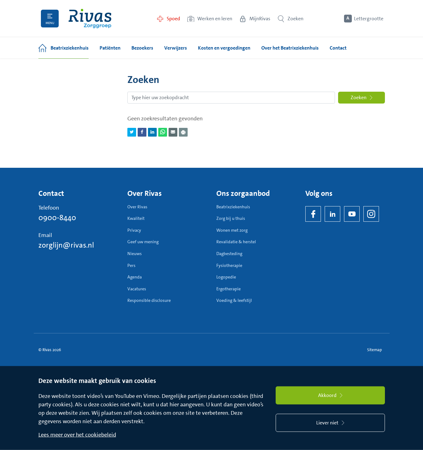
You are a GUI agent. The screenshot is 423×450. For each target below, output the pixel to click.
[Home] (90, 18)
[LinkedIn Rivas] (332, 214)
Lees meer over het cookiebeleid (77, 434)
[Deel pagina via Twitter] (131, 132)
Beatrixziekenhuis (233, 207)
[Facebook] (313, 214)
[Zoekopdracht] (231, 98)
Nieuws (134, 253)
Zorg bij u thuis (230, 218)
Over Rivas (137, 207)
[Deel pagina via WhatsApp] (162, 132)
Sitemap (374, 349)
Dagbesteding (229, 253)
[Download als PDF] (183, 132)
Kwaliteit (136, 218)
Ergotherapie (228, 289)
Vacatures (136, 289)
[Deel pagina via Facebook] (142, 132)
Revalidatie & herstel (236, 241)
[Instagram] (371, 214)
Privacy (134, 230)
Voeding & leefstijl (234, 300)
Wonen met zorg (232, 230)
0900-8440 (57, 218)
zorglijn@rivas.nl (66, 245)
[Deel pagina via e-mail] (173, 132)
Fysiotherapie (229, 265)
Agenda (134, 277)
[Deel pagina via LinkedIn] (152, 132)
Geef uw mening (143, 241)
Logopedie (226, 277)
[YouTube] (352, 214)
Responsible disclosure (149, 300)
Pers (131, 265)
